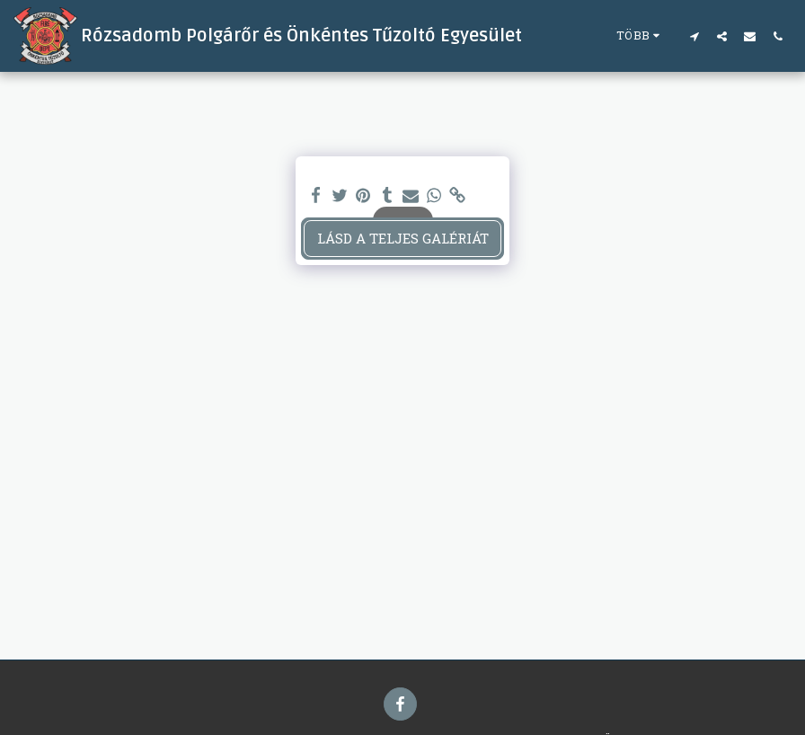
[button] (694, 36)
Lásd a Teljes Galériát (403, 238)
